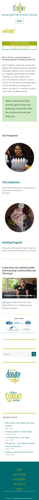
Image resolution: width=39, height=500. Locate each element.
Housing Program (12, 242)
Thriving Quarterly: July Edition (17, 437)
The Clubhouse (11, 182)
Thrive (8, 498)
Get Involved (19, 484)
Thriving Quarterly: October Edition (19, 432)
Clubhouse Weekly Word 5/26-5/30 (19, 452)
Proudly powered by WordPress (22, 498)
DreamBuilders (19, 479)
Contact (19, 489)
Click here (6, 302)
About (19, 469)
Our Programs (19, 474)
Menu (19, 21)
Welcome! (19, 464)
